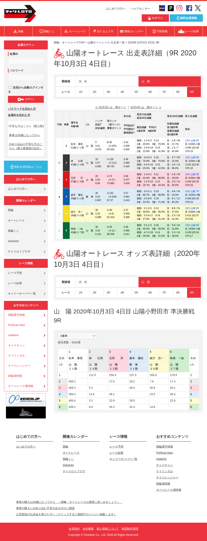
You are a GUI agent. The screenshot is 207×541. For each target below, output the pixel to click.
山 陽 (146, 81)
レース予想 (15, 272)
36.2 (112, 394)
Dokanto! (13, 241)
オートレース (16, 220)
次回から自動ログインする (25, 89)
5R (136, 91)
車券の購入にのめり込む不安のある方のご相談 (45, 508)
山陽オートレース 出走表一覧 (106, 42)
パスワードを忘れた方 (22, 108)
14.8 (152, 406)
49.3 (132, 387)
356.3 (72, 394)
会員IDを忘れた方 (19, 115)
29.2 (132, 381)
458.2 (72, 381)
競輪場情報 (15, 375)
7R (164, 91)
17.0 (112, 381)
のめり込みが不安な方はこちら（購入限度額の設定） (25, 146)
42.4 (132, 406)
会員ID (14, 53)
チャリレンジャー (19, 365)
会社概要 (88, 528)
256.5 (112, 375)
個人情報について (108, 528)
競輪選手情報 (16, 314)
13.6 (91, 394)
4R (122, 91)
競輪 (11, 210)
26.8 (152, 387)
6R (150, 91)
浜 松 (83, 81)
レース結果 (15, 283)
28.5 (132, 400)
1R (80, 91)
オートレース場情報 (20, 386)
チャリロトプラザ (19, 251)
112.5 (92, 375)
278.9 (173, 375)
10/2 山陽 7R (192, 191)
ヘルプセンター (140, 8)
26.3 (112, 406)
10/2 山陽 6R (192, 140)
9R (192, 91)
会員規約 (74, 528)
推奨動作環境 (130, 528)
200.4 (153, 375)
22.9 (112, 400)
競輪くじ (13, 230)
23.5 (152, 394)
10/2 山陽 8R (192, 225)
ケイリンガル (16, 355)
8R (178, 91)
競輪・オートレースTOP (69, 42)
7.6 (151, 381)
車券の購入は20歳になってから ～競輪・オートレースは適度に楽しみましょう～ (69, 502)
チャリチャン (16, 345)
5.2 (91, 387)
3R (108, 91)
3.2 (91, 400)
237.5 (132, 375)
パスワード (16, 70)
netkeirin (13, 335)
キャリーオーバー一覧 (22, 293)
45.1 (172, 387)
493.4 (72, 400)
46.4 (172, 394)
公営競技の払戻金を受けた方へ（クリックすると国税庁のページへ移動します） (66, 514)
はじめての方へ (116, 8)
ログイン (25, 99)
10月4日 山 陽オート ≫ (146, 107)
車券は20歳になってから (24, 135)
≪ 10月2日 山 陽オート (110, 107)
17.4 (172, 381)
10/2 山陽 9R (192, 157)
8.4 (91, 406)
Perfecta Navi (16, 325)
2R (94, 91)
